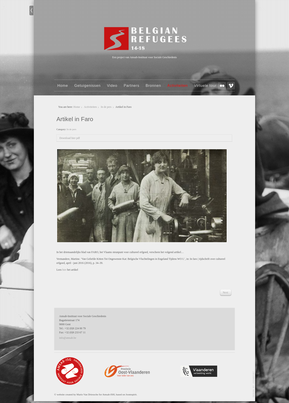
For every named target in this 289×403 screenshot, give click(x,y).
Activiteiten (177, 85)
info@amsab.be (67, 337)
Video (112, 85)
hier (64, 269)
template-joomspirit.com (253, 384)
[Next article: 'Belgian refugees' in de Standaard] (225, 292)
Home (62, 85)
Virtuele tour (205, 85)
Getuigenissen (87, 85)
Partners (131, 85)
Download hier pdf (69, 138)
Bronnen (153, 85)
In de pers (106, 106)
